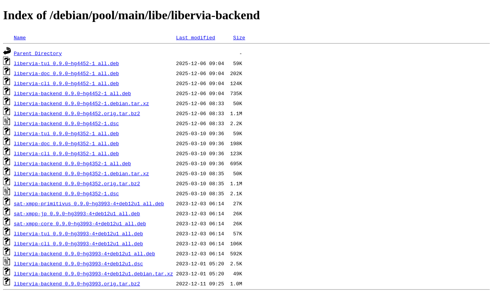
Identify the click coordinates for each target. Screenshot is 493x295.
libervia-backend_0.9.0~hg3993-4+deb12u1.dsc (78, 263)
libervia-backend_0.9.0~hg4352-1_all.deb (72, 163)
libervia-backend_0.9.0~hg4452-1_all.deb (72, 93)
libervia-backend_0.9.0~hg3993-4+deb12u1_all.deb (84, 253)
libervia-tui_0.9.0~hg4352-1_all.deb (66, 133)
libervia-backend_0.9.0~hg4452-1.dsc (66, 123)
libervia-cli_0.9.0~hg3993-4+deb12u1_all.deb (78, 243)
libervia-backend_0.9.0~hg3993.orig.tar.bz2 (77, 283)
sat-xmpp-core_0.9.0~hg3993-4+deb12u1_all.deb (80, 223)
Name (20, 37)
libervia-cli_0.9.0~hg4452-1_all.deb (66, 83)
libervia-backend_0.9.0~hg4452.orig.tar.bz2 (77, 113)
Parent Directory (38, 53)
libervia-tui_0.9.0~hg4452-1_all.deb (66, 63)
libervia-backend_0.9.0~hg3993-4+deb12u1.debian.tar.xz (93, 273)
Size (239, 37)
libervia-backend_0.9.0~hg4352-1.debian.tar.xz (81, 173)
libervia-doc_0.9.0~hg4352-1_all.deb (66, 143)
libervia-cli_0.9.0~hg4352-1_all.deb (66, 153)
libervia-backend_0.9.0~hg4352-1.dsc (66, 193)
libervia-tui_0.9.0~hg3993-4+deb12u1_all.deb (78, 233)
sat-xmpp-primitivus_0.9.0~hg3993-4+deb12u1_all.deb (89, 203)
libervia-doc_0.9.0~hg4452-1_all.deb (66, 73)
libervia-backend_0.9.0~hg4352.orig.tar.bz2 (77, 183)
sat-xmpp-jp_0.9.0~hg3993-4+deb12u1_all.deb (77, 213)
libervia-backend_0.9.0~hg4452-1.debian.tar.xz (81, 103)
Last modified (195, 37)
